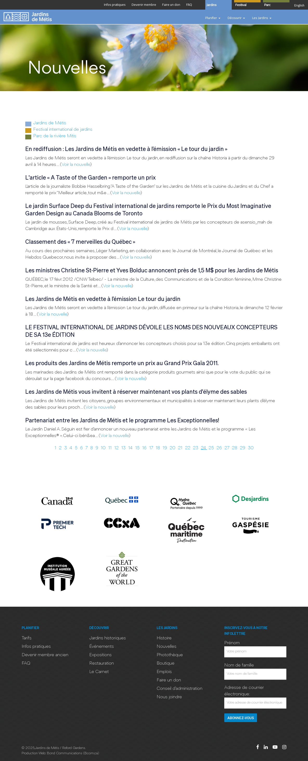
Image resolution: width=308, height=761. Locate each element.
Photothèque (170, 655)
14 (131, 448)
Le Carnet (99, 671)
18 (158, 448)
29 (243, 448)
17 (151, 448)
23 (196, 448)
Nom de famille (239, 665)
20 (173, 448)
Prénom (232, 643)
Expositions (100, 655)
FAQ (26, 663)
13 (124, 448)
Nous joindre (169, 697)
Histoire (164, 638)
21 (181, 448)
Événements (101, 646)
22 (188, 448)
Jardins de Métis (45, 123)
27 (228, 448)
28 (235, 448)
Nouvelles (166, 646)
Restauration (101, 663)
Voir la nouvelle (76, 164)
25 (212, 448)
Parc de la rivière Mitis (50, 136)
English (299, 5)
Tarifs (27, 638)
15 (138, 448)
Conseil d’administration (179, 688)
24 (204, 448)
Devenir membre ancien (45, 655)
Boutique (165, 663)
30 (251, 448)
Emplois (164, 671)
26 (220, 448)
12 (117, 448)
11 (110, 448)
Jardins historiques (107, 638)
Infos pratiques (36, 646)
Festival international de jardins (58, 130)
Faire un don (169, 680)
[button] (213, 18)
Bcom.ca (91, 753)
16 (145, 448)
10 (104, 448)
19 (165, 448)
